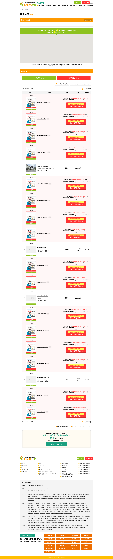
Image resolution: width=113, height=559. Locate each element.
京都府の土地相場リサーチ (86, 467)
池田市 (29, 509)
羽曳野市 (33, 511)
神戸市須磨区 (53, 516)
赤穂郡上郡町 (42, 522)
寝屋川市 (68, 509)
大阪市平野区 (37, 507)
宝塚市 (56, 518)
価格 (67, 92)
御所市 (56, 525)
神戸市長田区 (47, 516)
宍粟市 (41, 520)
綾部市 (36, 496)
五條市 (52, 525)
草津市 (41, 489)
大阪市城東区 (47, 505)
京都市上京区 (35, 494)
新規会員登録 (24, 465)
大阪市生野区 (36, 505)
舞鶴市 (33, 496)
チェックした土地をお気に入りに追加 (80, 84)
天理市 (42, 525)
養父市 (85, 518)
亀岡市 (46, 496)
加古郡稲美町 (65, 520)
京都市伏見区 (76, 494)
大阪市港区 (53, 503)
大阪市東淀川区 (84, 503)
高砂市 (63, 518)
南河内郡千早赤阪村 (68, 513)
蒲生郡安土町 (66, 489)
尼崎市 (83, 516)
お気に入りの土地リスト (27, 469)
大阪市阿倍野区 (54, 505)
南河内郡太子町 (54, 513)
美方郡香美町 (54, 522)
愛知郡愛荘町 (84, 489)
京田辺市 (64, 496)
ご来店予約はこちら (56, 444)
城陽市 (50, 496)
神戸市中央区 (70, 516)
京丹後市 (68, 496)
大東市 (80, 509)
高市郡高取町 (55, 527)
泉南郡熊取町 (36, 513)
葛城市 (65, 525)
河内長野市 (73, 509)
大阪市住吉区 (60, 505)
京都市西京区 (87, 494)
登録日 (30, 92)
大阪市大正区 (58, 503)
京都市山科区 (82, 494)
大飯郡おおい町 (40, 485)
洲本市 (29, 518)
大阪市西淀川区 (77, 503)
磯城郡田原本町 (49, 527)
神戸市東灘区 (30, 516)
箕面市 (87, 509)
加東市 (44, 520)
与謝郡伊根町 (82, 498)
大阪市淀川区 (78, 505)
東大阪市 (51, 511)
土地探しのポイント (73, 5)
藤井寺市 (47, 511)
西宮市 (89, 516)
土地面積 (87, 92)
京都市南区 (64, 494)
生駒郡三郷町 (79, 525)
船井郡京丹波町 (76, 498)
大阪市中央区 (48, 507)
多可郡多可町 (59, 520)
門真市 (36, 511)
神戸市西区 (75, 516)
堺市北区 (74, 507)
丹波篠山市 (80, 518)
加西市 (76, 518)
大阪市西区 (48, 503)
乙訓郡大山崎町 (82, 496)
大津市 (29, 489)
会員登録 (86, 3)
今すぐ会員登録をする (76, 105)
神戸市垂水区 (59, 516)
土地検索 (54, 5)
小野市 (70, 518)
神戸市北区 (64, 516)
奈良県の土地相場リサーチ (86, 469)
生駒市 (59, 525)
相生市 (39, 518)
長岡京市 (57, 496)
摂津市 (40, 511)
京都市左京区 (41, 494)
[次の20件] (88, 88)
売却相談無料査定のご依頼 (45, 471)
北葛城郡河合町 (31, 529)
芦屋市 (32, 518)
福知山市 (29, 496)
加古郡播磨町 (71, 520)
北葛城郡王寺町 (75, 527)
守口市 (46, 509)
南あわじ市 (30, 520)
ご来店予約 (64, 465)
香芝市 (62, 525)
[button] (58, 53)
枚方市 (50, 509)
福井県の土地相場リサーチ (86, 473)
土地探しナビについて (62, 5)
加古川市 (46, 518)
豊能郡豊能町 (81, 511)
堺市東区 (61, 507)
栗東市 (47, 489)
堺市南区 (70, 507)
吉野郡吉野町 (37, 529)
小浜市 (29, 485)
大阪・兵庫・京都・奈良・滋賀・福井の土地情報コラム (48, 473)
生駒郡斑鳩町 (85, 525)
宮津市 (43, 496)
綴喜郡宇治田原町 (44, 498)
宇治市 (40, 496)
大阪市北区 (43, 507)
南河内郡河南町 (60, 513)
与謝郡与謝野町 (31, 500)
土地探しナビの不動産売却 (45, 469)
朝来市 (34, 520)
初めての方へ (82, 5)
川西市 (66, 518)
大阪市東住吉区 (66, 505)
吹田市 (32, 509)
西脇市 (53, 518)
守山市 (44, 489)
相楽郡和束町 (56, 498)
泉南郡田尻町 (42, 513)
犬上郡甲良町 (36, 490)
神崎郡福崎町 (83, 520)
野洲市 (54, 489)
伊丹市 (36, 518)
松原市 (77, 509)
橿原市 (46, 525)
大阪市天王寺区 (65, 503)
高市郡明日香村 (61, 527)
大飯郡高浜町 (33, 485)
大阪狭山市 (66, 511)
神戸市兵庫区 (41, 516)
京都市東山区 (53, 494)
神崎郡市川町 (77, 520)
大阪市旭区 (42, 505)
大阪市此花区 (42, 503)
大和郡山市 (38, 525)
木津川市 (76, 496)
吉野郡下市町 (49, 529)
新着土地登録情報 (25, 471)
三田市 (73, 518)
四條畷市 (58, 511)
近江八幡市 (37, 489)
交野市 (62, 511)
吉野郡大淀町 (43, 529)
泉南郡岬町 (48, 513)
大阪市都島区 (30, 503)
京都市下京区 (59, 494)
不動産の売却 (89, 5)
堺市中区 (57, 507)
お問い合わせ (65, 463)
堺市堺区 (53, 507)
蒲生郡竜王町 (78, 489)
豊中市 (87, 507)
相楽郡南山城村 (69, 498)
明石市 (86, 516)
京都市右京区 (70, 494)
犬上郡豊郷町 (30, 490)
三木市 (60, 518)
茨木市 (53, 509)
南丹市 (72, 496)
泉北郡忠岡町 (30, 513)
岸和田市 (83, 507)
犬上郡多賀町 (42, 490)
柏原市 (29, 511)
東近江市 (61, 489)
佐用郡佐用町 (48, 522)
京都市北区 (30, 494)
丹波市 (88, 518)
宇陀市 (69, 525)
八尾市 (56, 509)
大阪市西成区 (72, 505)
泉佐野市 (60, 509)
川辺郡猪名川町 (53, 520)
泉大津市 (36, 509)
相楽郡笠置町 (50, 498)
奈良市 (29, 525)
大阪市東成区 (30, 505)
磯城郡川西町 (36, 527)
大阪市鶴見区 (84, 505)
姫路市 (79, 516)
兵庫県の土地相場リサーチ (86, 465)
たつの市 (48, 520)
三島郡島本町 (75, 511)
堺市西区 (66, 507)
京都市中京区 (47, 494)
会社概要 (64, 467)
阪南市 (71, 511)
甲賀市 (51, 489)
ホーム (21, 9)
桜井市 (49, 525)
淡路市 (37, 520)
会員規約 (64, 471)
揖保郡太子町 (36, 522)
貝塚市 (43, 509)
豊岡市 (42, 518)
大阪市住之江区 (31, 507)
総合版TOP (48, 5)
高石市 (43, 511)
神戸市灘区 (36, 516)
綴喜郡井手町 (37, 498)
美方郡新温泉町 (60, 522)
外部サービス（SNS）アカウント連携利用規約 (67, 473)
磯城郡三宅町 (42, 527)
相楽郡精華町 (62, 498)
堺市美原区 (79, 507)
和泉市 (84, 509)
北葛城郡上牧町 (68, 527)
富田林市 (64, 509)
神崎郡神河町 (30, 522)
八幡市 (60, 496)
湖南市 (57, 489)
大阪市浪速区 (71, 503)
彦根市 (32, 489)
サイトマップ (65, 469)
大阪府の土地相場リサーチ (86, 463)
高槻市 (40, 509)
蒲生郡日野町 (72, 489)
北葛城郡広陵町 (82, 527)
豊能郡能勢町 (87, 511)
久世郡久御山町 (31, 498)
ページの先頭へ (110, 556)
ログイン (78, 3)
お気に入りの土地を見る (62, 84)
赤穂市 (50, 518)
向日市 (53, 496)
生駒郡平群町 (73, 525)
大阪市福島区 (36, 503)
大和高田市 (33, 525)
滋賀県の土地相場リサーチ (86, 471)
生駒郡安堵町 (30, 527)
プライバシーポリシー (67, 476)
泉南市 (55, 511)
